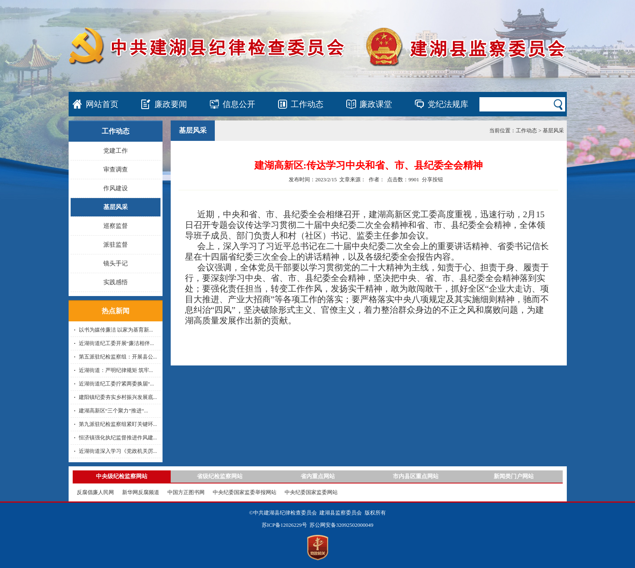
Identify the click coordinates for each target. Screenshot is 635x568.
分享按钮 (432, 179)
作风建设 (115, 188)
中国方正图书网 (186, 492)
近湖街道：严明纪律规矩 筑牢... (116, 370)
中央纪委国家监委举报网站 (244, 492)
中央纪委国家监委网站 (311, 492)
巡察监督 (115, 226)
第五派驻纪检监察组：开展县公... (118, 357)
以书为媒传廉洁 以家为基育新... (116, 330)
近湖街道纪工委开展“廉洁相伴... (116, 343)
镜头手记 (115, 263)
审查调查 (115, 169)
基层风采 (115, 207)
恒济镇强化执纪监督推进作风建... (118, 437)
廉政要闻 (170, 104)
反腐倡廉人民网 (95, 492)
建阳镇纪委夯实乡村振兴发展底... (118, 397)
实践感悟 (115, 282)
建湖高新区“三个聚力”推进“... (113, 411)
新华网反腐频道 (140, 492)
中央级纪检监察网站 (121, 476)
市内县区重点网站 (416, 476)
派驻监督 (115, 244)
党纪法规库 (448, 104)
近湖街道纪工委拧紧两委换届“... (116, 384)
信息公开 (239, 104)
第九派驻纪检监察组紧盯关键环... (118, 424)
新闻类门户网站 (514, 476)
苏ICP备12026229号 (284, 525)
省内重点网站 (318, 476)
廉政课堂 (375, 104)
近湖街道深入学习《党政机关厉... (118, 451)
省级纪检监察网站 (220, 476)
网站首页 (102, 104)
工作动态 (307, 104)
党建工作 (115, 150)
